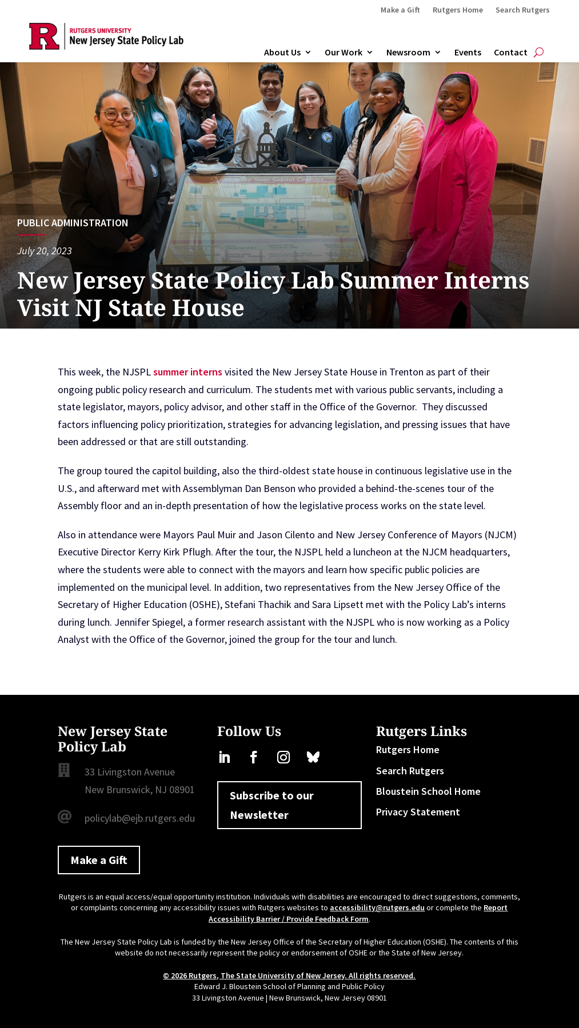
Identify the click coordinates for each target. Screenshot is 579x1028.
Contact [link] (511, 52)
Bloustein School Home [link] (428, 791)
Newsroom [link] (408, 52)
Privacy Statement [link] (418, 811)
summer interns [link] (187, 371)
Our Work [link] (343, 52)
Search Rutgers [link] (523, 10)
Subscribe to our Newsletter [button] (272, 805)
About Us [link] (282, 52)
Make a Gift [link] (400, 10)
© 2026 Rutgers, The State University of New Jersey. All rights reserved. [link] (289, 975)
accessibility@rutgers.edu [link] (377, 907)
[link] (106, 46)
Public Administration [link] (73, 222)
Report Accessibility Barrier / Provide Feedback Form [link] (358, 913)
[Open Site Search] (539, 52)
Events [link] (467, 52)
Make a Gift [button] (98, 860)
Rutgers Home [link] (458, 10)
